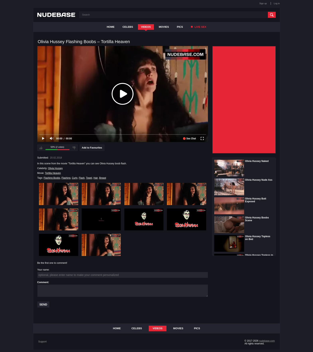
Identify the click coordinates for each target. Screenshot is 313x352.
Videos (146, 26)
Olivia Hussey (55, 168)
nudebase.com (267, 340)
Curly (74, 177)
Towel (89, 177)
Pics (180, 26)
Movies (164, 26)
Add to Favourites (92, 147)
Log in (277, 3)
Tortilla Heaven (53, 173)
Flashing (65, 177)
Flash (82, 177)
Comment (42, 282)
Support (42, 341)
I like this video (41, 148)
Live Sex (198, 26)
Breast (102, 177)
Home (111, 26)
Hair (95, 177)
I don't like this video (74, 148)
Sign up (263, 3)
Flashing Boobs (52, 177)
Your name (43, 269)
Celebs (128, 26)
